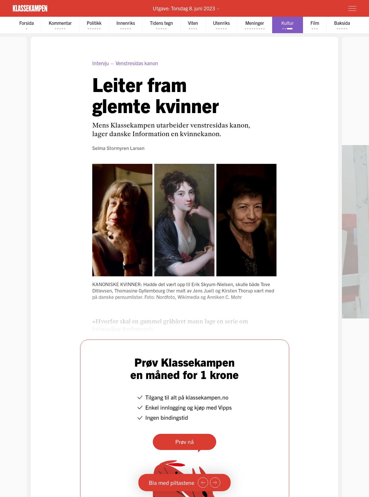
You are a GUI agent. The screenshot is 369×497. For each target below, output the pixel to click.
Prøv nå (184, 441)
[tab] (26, 25)
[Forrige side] (203, 482)
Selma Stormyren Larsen (118, 148)
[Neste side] (215, 482)
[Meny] (352, 8)
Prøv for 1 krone (318, 8)
